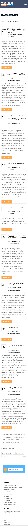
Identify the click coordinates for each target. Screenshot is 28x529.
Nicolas (12, 36)
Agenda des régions (8, 498)
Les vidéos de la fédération (9, 489)
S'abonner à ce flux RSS (14, 446)
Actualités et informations (9, 494)
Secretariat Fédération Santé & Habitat (12, 511)
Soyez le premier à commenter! (13, 38)
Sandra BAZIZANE (15, 125)
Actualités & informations (17, 34)
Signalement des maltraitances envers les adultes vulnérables (15, 164)
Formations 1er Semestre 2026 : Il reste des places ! (16, 284)
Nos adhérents (7, 500)
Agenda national (7, 496)
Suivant (4, 456)
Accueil (3, 21)
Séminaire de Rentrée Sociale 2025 (11, 442)
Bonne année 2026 (12, 327)
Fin (8, 456)
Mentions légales (7, 522)
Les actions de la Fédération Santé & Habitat (13, 487)
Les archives (6, 506)
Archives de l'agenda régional (10, 504)
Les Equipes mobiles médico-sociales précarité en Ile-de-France (16, 74)
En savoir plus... (7, 67)
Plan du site (6, 518)
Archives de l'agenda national (10, 502)
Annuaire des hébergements (10, 485)
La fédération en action (8, 524)
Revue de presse (7, 516)
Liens (5, 520)
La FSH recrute (6, 440)
